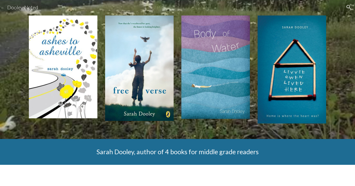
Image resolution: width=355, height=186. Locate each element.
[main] (177, 151)
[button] (349, 7)
